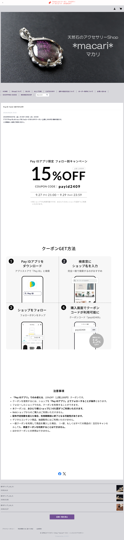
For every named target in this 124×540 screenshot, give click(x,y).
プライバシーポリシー (8, 529)
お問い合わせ (101, 91)
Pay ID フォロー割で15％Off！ (13, 107)
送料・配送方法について (66, 91)
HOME (5, 91)
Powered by (62, 536)
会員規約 (39, 529)
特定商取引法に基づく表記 (25, 529)
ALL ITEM (37, 91)
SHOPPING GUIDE (10, 95)
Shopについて (16, 91)
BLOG (28, 91)
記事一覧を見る (62, 517)
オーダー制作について (85, 91)
